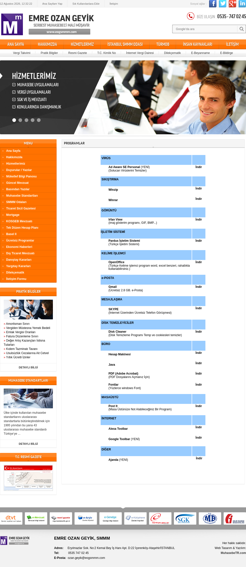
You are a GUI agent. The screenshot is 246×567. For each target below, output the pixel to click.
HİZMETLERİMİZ (82, 44)
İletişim (114, 3)
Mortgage (12, 215)
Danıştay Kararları (18, 259)
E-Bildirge (226, 53)
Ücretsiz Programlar (20, 240)
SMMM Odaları (16, 202)
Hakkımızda (14, 157)
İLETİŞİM (232, 44)
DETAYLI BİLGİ (28, 367)
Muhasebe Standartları (22, 195)
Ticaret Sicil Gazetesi (21, 208)
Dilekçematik (172, 53)
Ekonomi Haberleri (19, 247)
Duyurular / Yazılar (19, 170)
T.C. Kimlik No (106, 53)
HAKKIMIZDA (47, 44)
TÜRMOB (162, 44)
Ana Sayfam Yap (52, 3)
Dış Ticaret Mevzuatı (20, 253)
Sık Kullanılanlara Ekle (85, 3)
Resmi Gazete (77, 53)
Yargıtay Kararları (18, 266)
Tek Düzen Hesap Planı (22, 227)
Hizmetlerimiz (15, 163)
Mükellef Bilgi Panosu (21, 176)
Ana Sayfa (13, 151)
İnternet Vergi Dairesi (140, 53)
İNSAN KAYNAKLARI (197, 44)
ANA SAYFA (15, 44)
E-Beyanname (200, 53)
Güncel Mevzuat (17, 183)
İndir (199, 308)
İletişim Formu (16, 279)
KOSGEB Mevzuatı (19, 221)
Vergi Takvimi (21, 53)
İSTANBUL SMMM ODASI (125, 44)
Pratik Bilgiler (49, 53)
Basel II (11, 234)
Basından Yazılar (18, 189)
